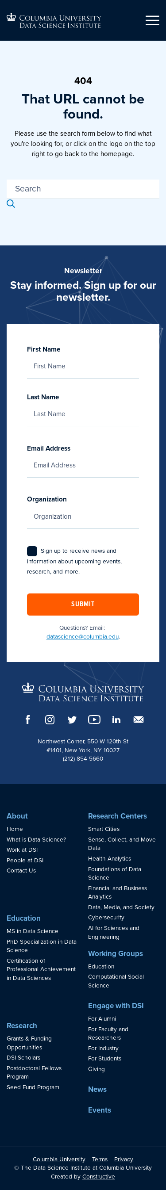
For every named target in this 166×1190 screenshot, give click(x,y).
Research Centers (117, 816)
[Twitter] (72, 719)
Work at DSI (22, 849)
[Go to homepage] (54, 20)
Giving (96, 1069)
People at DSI (25, 860)
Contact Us (21, 870)
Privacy (123, 1159)
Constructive (98, 1176)
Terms (100, 1159)
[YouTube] (94, 719)
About (17, 816)
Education (24, 918)
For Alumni (102, 1018)
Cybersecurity (106, 917)
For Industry (103, 1048)
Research (22, 1025)
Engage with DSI (116, 1005)
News (97, 1089)
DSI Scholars (23, 1057)
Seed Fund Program (33, 1087)
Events (99, 1110)
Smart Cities (104, 829)
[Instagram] (50, 719)
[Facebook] (28, 719)
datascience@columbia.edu (82, 636)
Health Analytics (109, 858)
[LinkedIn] (116, 719)
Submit (83, 604)
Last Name (83, 405)
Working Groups (115, 953)
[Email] (138, 719)
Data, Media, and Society (121, 907)
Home (15, 829)
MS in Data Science (32, 931)
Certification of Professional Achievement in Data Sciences (41, 969)
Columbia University (59, 1159)
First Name (83, 357)
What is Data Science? (36, 839)
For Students (104, 1058)
